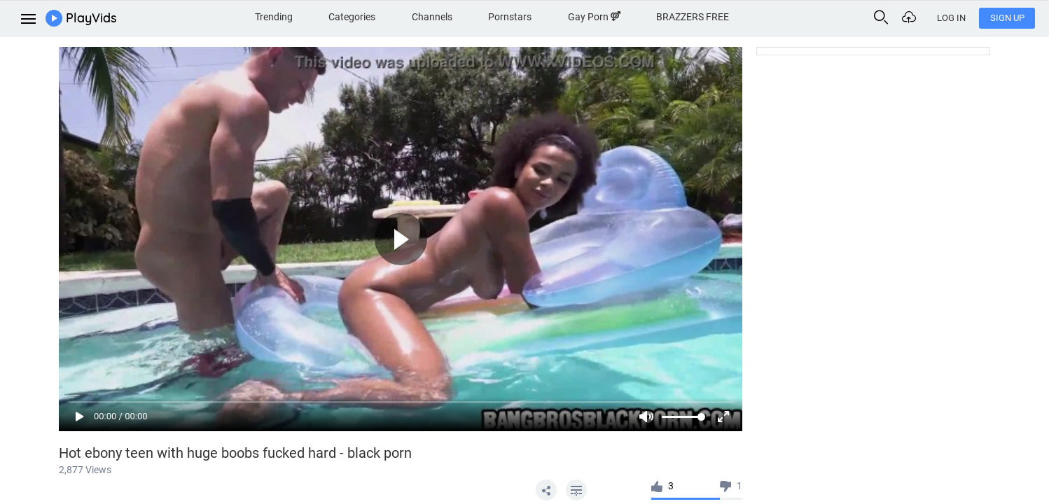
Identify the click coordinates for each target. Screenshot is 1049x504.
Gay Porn (594, 16)
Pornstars (510, 16)
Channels (432, 16)
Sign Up (1007, 18)
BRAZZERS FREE (692, 16)
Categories (351, 16)
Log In (951, 18)
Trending (274, 16)
